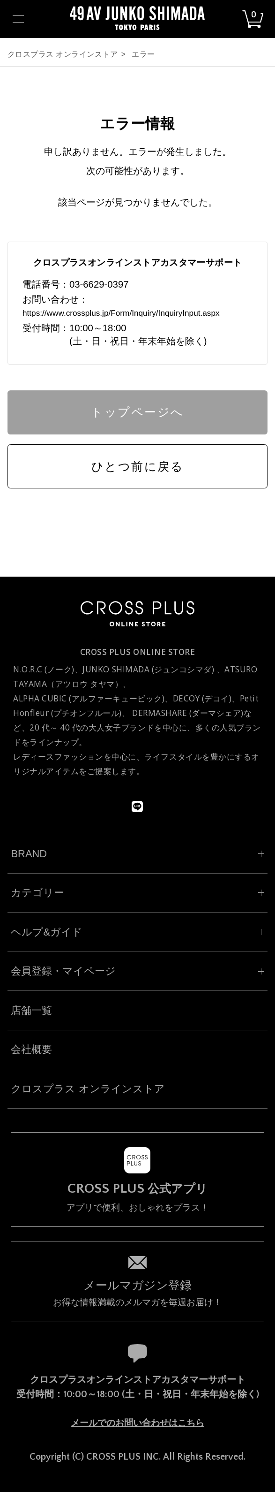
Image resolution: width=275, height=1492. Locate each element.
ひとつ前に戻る (137, 466)
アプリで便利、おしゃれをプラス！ (137, 1197)
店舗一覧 (31, 1010)
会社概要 (31, 1049)
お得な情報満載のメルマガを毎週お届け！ (137, 1292)
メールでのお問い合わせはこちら (137, 1423)
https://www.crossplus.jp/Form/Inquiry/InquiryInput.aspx (121, 313)
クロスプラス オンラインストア (62, 54)
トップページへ (137, 412)
